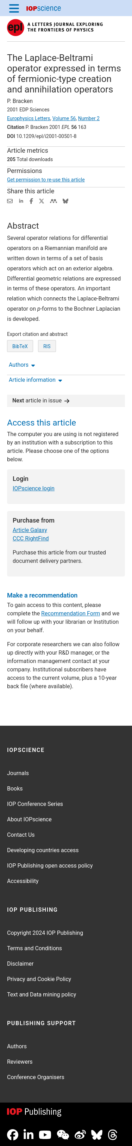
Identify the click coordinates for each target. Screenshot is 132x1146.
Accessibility (23, 881)
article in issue (40, 400)
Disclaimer (20, 963)
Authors (17, 1046)
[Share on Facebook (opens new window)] (31, 200)
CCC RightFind (31, 538)
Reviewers (20, 1061)
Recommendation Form (70, 613)
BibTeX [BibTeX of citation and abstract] (20, 346)
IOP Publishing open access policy (50, 865)
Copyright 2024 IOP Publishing (45, 933)
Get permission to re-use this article (46, 179)
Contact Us (21, 834)
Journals (18, 773)
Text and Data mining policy (41, 994)
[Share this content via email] (10, 200)
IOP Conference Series (35, 804)
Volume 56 (64, 118)
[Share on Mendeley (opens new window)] (53, 200)
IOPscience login (34, 488)
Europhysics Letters (28, 118)
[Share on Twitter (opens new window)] (41, 200)
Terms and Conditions (34, 948)
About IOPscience (29, 819)
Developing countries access (43, 850)
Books (15, 788)
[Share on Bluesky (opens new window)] (65, 200)
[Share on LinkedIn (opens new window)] (21, 200)
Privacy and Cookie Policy (39, 979)
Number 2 (89, 118)
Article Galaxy (30, 530)
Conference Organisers (35, 1077)
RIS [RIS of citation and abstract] (47, 346)
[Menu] (14, 8)
